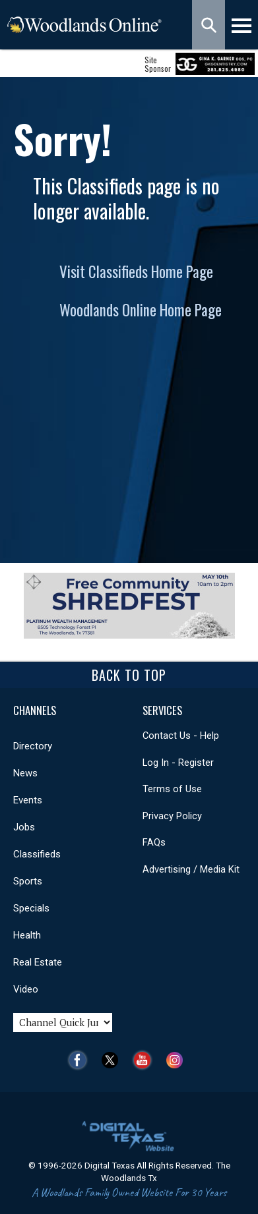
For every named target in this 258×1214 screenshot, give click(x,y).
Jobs (24, 827)
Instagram (178, 1060)
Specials (31, 908)
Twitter (113, 1060)
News (25, 773)
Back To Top (129, 675)
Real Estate (37, 962)
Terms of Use (172, 789)
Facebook (81, 1060)
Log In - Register (178, 762)
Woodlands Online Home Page (140, 310)
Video (25, 989)
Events (27, 800)
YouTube (145, 1060)
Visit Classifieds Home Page (136, 271)
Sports (27, 881)
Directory (32, 746)
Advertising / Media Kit (191, 869)
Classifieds (37, 854)
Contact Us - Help (181, 735)
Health (27, 935)
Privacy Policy (172, 816)
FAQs (154, 842)
